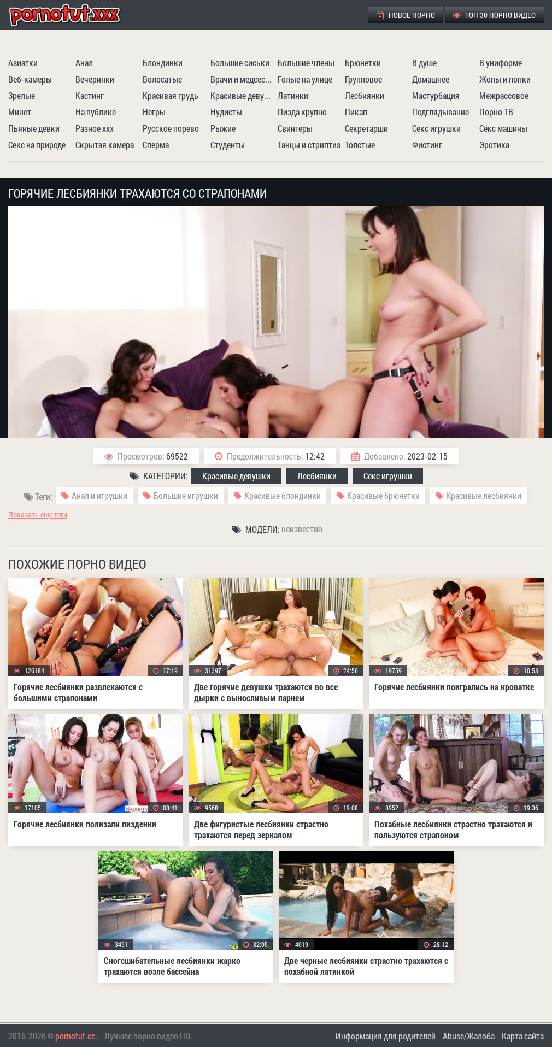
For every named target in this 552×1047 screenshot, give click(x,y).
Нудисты (226, 111)
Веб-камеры (30, 79)
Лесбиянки (364, 95)
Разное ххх (94, 128)
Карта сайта (523, 1036)
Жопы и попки (505, 79)
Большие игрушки (186, 495)
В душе (424, 62)
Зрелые (21, 95)
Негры (154, 111)
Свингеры (295, 128)
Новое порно (406, 15)
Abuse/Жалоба (469, 1036)
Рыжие (223, 128)
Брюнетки (363, 62)
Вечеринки (94, 79)
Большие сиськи (239, 62)
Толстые (360, 144)
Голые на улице (305, 79)
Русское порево (171, 128)
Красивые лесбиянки (483, 495)
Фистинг (427, 144)
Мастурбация (436, 95)
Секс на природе (37, 144)
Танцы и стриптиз (309, 144)
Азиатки (23, 62)
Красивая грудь (170, 95)
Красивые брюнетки (383, 495)
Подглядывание (440, 111)
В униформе (500, 62)
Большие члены (306, 62)
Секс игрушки (436, 128)
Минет (19, 111)
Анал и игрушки (99, 495)
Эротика (494, 144)
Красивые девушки (242, 95)
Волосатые (162, 79)
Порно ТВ (496, 111)
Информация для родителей (386, 1036)
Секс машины (503, 128)
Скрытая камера (104, 144)
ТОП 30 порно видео (494, 15)
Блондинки (163, 62)
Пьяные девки (34, 128)
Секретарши (366, 128)
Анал (84, 62)
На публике (95, 111)
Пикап (356, 111)
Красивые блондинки (282, 495)
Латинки (293, 95)
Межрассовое (503, 95)
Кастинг (89, 95)
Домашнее (430, 79)
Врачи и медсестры (242, 79)
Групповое (363, 79)
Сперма (156, 144)
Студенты (227, 144)
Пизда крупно (302, 111)
